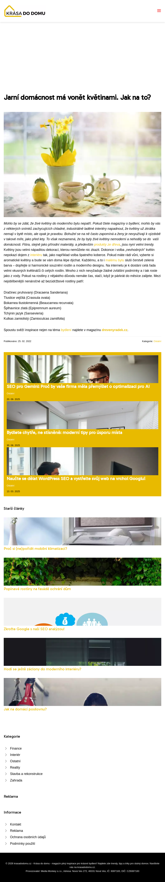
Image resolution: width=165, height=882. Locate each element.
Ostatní (157, 341)
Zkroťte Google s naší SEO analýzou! (34, 628)
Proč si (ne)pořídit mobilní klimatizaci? (35, 548)
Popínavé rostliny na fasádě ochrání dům (37, 588)
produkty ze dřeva (107, 244)
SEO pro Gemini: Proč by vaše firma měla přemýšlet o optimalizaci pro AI (78, 386)
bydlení (66, 330)
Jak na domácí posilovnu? (25, 709)
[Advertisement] (82, 50)
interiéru (36, 255)
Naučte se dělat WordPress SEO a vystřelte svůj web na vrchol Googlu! (76, 478)
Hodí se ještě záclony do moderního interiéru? (42, 669)
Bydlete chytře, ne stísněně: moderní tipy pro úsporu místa (64, 432)
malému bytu (114, 260)
